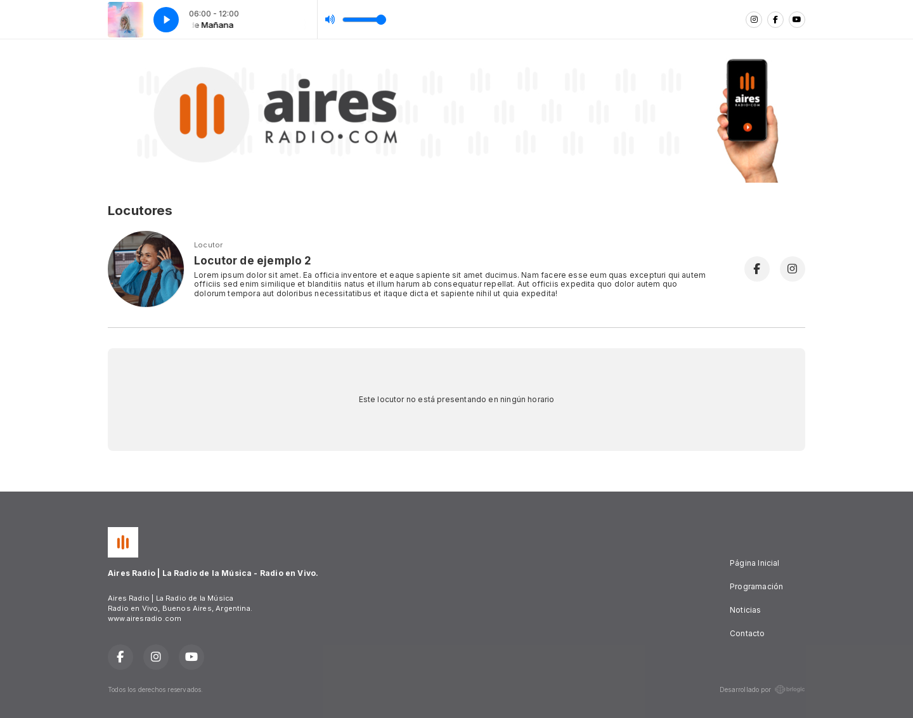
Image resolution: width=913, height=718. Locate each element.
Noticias (745, 610)
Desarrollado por (762, 689)
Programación (756, 586)
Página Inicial (755, 563)
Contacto (747, 633)
